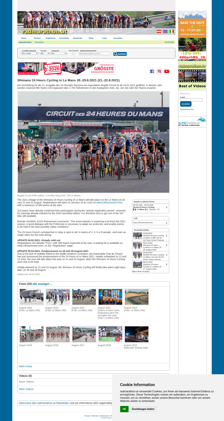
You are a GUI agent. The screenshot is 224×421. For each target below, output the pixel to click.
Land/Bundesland (29, 51)
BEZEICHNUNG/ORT (88, 51)
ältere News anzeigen (140, 271)
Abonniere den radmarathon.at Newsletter (44, 403)
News (23, 38)
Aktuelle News (25, 42)
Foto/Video (64, 38)
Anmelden (117, 38)
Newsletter (39, 42)
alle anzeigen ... (42, 283)
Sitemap (95, 416)
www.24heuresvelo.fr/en (109, 202)
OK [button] (124, 409)
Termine (37, 38)
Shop (91, 38)
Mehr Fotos (25, 366)
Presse (87, 416)
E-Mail (182, 97)
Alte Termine (74, 51)
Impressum (104, 416)
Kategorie (55, 51)
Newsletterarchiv (187, 109)
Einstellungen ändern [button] (143, 409)
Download (77, 38)
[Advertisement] (96, 5)
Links (104, 38)
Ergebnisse (51, 38)
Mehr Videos (26, 389)
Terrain (43, 51)
